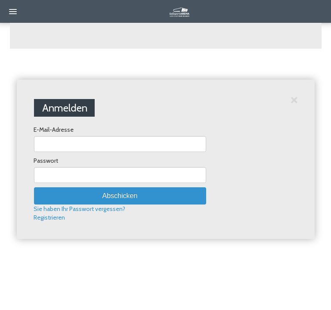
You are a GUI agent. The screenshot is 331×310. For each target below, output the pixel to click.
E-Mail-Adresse (54, 129)
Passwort (46, 160)
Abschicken (120, 195)
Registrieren (49, 217)
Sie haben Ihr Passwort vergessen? (79, 209)
